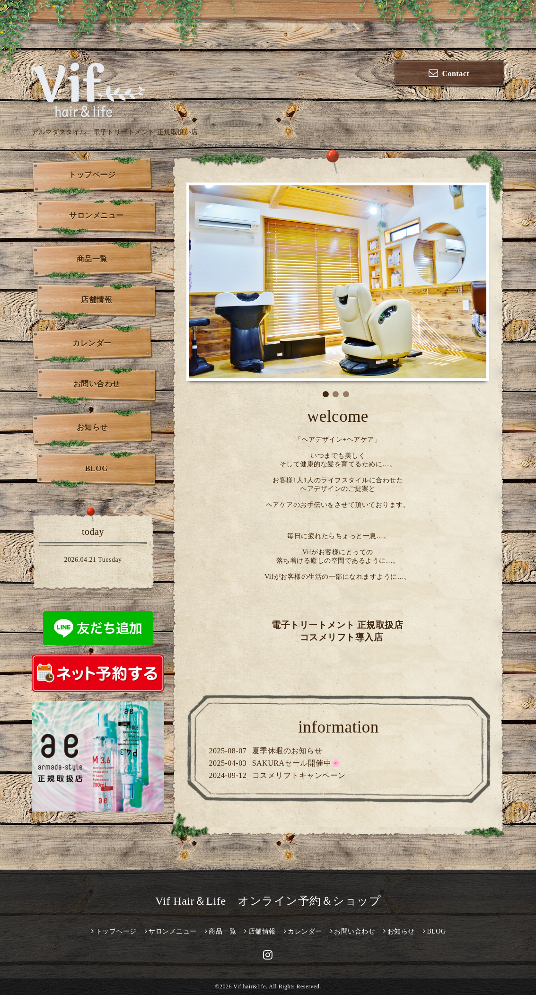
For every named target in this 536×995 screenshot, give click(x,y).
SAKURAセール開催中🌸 (296, 763)
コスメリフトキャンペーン (299, 775)
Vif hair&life (249, 986)
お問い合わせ (96, 384)
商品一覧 (92, 259)
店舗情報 (96, 300)
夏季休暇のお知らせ (287, 751)
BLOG (96, 468)
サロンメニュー (96, 215)
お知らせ (92, 427)
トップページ (92, 175)
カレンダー (92, 343)
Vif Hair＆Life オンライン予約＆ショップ (268, 901)
